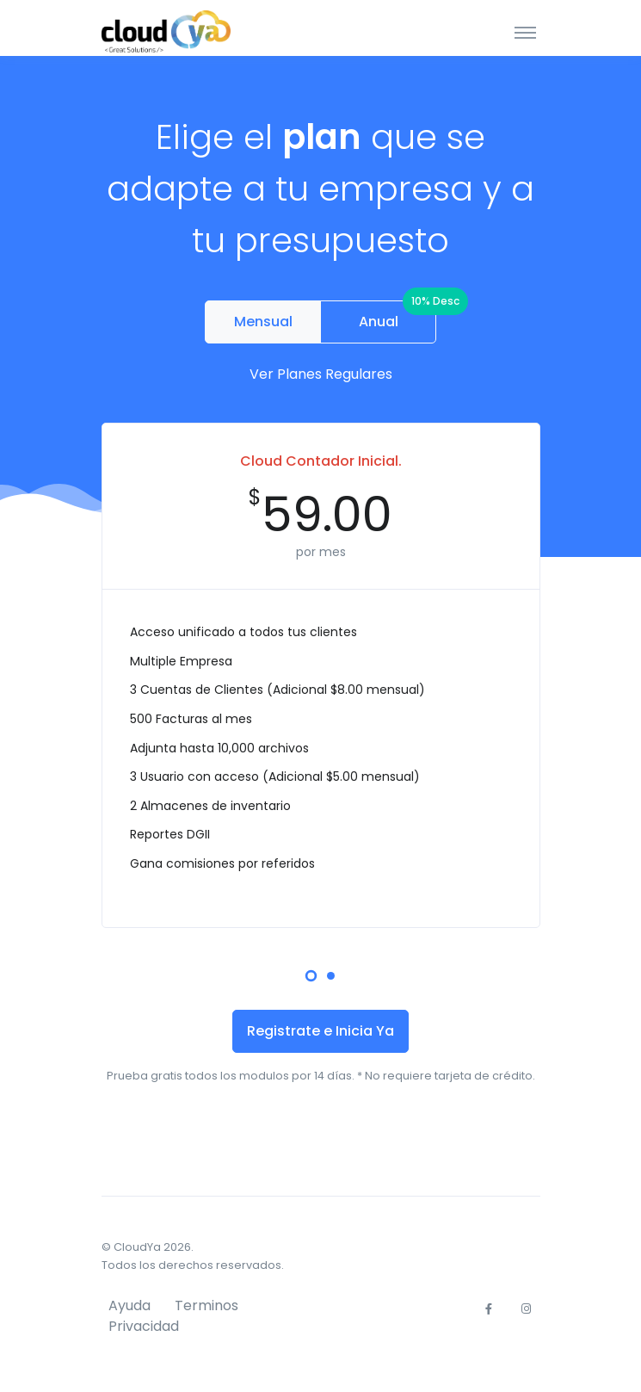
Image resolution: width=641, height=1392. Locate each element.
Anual (398, 315)
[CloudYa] (166, 31)
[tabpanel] (321, 673)
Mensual (263, 321)
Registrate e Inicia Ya (320, 1031)
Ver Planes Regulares (321, 374)
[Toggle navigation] (525, 32)
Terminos (206, 1305)
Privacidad (143, 1326)
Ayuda (129, 1305)
